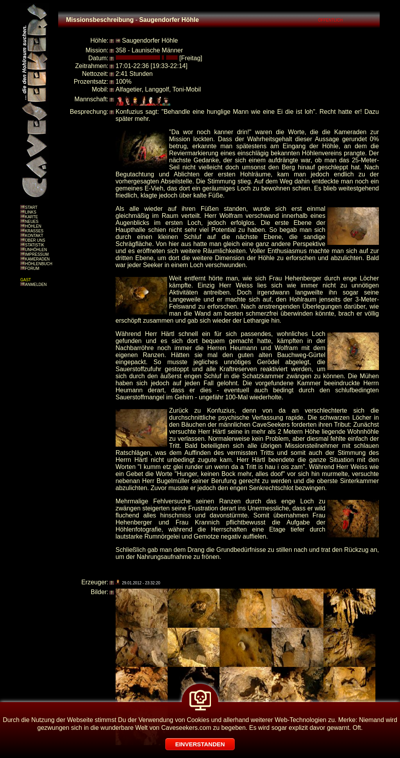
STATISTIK (34, 245)
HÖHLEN (33, 226)
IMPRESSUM (37, 254)
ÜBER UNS (35, 240)
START (31, 207)
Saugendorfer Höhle (150, 40)
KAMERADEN (37, 259)
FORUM (32, 268)
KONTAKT (34, 236)
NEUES (31, 221)
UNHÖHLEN (36, 250)
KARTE (31, 217)
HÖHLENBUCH (38, 264)
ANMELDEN (36, 284)
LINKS (30, 212)
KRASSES (34, 231)
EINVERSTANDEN (200, 744)
